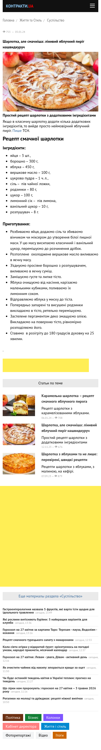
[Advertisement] (46, 365)
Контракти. (19, 6)
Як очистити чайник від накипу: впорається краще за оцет (44, 667)
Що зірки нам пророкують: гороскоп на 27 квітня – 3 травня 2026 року (49, 689)
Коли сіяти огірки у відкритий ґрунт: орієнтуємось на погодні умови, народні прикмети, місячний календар (46, 648)
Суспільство (55, 20)
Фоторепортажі (18, 735)
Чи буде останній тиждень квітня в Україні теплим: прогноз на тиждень (47, 679)
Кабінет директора (21, 726)
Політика (13, 717)
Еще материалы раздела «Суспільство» (50, 596)
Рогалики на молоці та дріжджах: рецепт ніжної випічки (43, 698)
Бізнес (33, 717)
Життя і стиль (55, 726)
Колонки (53, 717)
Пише (17, 130)
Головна (8, 20)
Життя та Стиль (31, 20)
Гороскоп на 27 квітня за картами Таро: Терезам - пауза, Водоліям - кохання (50, 631)
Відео (43, 735)
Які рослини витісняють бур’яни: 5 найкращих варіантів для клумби (45, 621)
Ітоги (60, 735)
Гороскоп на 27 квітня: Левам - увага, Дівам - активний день (45, 657)
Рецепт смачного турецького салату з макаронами (38, 640)
